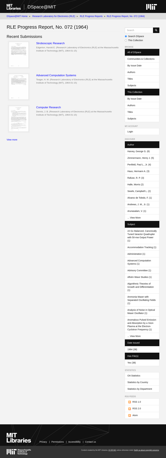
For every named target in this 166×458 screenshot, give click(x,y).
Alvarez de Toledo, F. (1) (139, 197)
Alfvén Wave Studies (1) (139, 277)
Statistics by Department (139, 389)
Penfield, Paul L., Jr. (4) (139, 164)
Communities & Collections (140, 59)
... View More (134, 217)
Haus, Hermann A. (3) (138, 171)
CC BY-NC (112, 450)
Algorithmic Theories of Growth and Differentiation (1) (140, 286)
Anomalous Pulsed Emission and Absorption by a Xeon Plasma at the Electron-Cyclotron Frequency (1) (141, 324)
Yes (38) (131, 362)
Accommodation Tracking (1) (141, 247)
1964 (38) (132, 349)
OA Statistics (133, 375)
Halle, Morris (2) (135, 184)
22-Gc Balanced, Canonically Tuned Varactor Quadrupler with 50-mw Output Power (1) (142, 236)
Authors (131, 72)
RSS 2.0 (134, 408)
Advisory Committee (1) (139, 270)
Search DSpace (134, 36)
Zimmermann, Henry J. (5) (140, 158)
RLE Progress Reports (91, 16)
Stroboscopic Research (50, 43)
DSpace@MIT (41, 6)
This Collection (134, 40)
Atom (132, 415)
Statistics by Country (137, 382)
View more (12, 139)
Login (130, 131)
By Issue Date (134, 65)
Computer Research (48, 107)
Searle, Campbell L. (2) (139, 191)
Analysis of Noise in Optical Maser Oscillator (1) (141, 311)
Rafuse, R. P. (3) (135, 178)
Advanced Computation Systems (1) (139, 262)
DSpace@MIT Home (17, 16)
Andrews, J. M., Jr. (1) (138, 204)
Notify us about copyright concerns (146, 450)
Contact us (90, 442)
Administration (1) (136, 254)
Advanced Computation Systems (56, 75)
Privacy (43, 442)
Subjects (131, 85)
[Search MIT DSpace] (139, 30)
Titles (130, 79)
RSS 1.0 (134, 402)
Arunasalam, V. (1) (136, 211)
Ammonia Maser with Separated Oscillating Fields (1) (141, 300)
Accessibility (74, 442)
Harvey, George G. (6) (138, 151)
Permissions (57, 442)
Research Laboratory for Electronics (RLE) (53, 16)
